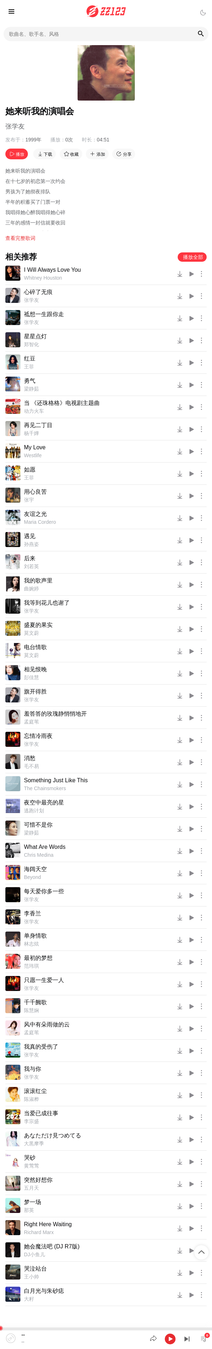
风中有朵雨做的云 (47, 1024)
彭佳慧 (31, 677)
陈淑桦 (31, 1099)
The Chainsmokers (45, 788)
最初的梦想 (38, 958)
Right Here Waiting (48, 1224)
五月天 (31, 1188)
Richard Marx (39, 1232)
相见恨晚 (35, 669)
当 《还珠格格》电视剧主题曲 (62, 403)
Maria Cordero (40, 522)
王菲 (29, 366)
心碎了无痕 (38, 292)
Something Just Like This (56, 780)
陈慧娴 (31, 1010)
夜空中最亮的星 (44, 802)
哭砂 (29, 1158)
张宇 (29, 500)
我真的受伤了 (41, 1047)
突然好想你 (38, 1180)
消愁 (29, 758)
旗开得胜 (35, 691)
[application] (106, 1338)
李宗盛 (31, 1121)
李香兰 (32, 913)
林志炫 (31, 944)
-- (23, 1335)
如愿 (29, 469)
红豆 (29, 359)
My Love (34, 447)
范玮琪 (31, 966)
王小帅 (31, 1277)
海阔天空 (35, 869)
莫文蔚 (31, 633)
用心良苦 (35, 492)
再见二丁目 (38, 425)
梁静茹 (31, 389)
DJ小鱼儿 (34, 1254)
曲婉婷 (31, 588)
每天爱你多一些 (44, 891)
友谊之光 (35, 514)
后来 (29, 558)
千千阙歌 (35, 1002)
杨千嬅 (31, 433)
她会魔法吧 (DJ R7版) (52, 1246)
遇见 (29, 536)
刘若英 (31, 566)
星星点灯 (35, 336)
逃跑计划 (34, 810)
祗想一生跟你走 (44, 314)
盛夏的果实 (38, 625)
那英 (29, 1210)
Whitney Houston (43, 278)
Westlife (33, 455)
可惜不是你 (38, 825)
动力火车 (34, 411)
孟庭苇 (31, 722)
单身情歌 (35, 936)
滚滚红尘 (35, 1091)
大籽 (29, 1299)
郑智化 (31, 344)
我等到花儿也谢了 (47, 603)
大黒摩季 (34, 1143)
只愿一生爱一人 (44, 980)
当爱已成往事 (41, 1113)
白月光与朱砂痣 (44, 1291)
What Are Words (44, 847)
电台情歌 (35, 647)
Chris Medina (38, 855)
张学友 (15, 126)
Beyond (32, 877)
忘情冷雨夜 (38, 736)
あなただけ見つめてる (52, 1135)
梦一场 (32, 1202)
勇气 (29, 381)
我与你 (32, 1069)
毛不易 (31, 766)
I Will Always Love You (52, 270)
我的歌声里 (38, 580)
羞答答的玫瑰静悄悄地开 (55, 714)
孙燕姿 (31, 544)
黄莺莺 (31, 1166)
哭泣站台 (35, 1269)
